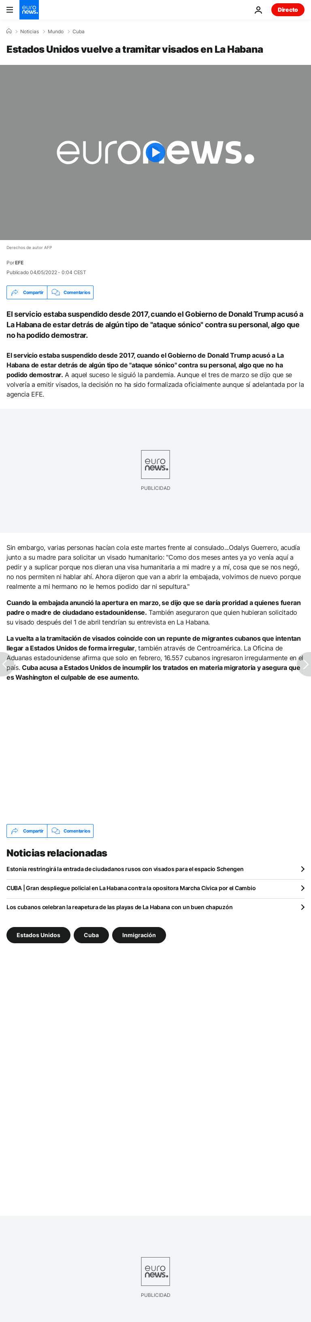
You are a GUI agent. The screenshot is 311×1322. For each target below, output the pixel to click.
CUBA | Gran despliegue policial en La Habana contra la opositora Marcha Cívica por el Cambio (131, 887)
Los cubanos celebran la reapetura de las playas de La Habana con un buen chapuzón (119, 907)
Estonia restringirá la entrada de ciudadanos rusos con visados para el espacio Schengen (125, 868)
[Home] (8, 31)
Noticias (29, 31)
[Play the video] (155, 152)
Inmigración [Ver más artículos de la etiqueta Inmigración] (139, 934)
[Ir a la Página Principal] (29, 9)
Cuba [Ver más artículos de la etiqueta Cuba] (91, 934)
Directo (288, 9)
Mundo (56, 31)
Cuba (78, 31)
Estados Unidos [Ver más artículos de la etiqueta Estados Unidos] (38, 934)
